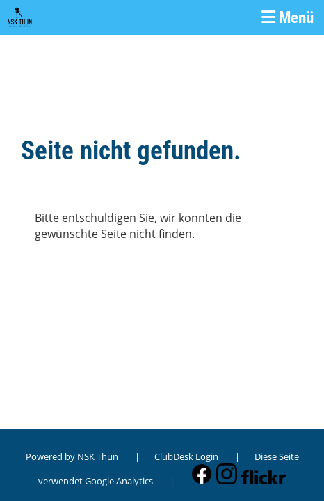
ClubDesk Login (186, 456)
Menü (287, 17)
